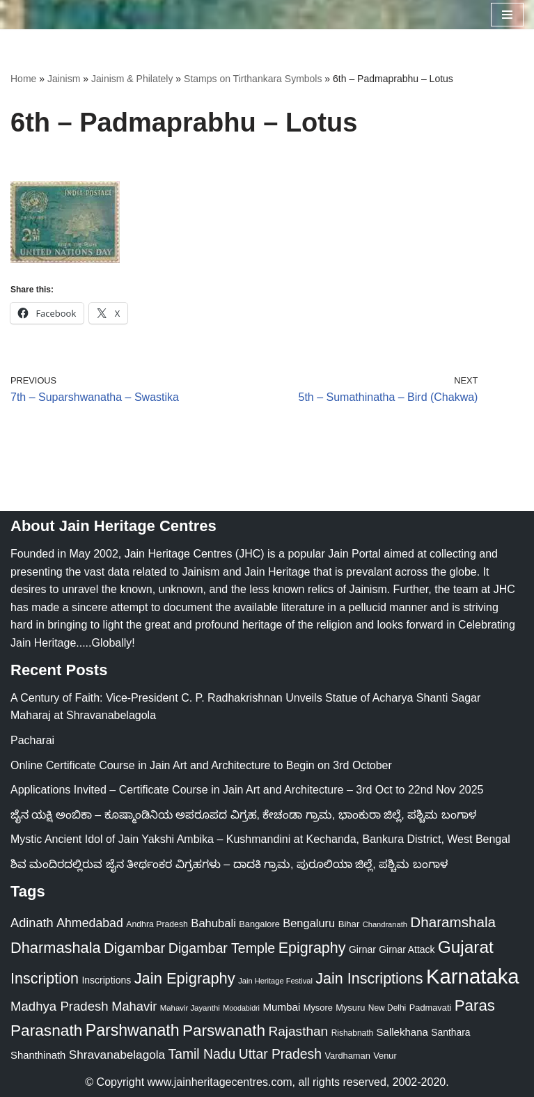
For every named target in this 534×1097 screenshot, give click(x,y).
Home (23, 78)
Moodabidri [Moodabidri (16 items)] (241, 1008)
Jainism (63, 78)
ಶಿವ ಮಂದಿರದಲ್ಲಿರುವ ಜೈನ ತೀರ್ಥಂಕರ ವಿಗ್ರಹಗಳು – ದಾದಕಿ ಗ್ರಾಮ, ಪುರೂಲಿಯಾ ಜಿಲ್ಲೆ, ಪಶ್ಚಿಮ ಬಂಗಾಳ (229, 864)
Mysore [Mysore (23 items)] (318, 1007)
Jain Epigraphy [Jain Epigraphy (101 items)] (184, 978)
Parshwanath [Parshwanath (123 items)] (133, 1030)
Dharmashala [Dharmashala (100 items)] (55, 947)
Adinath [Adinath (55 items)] (32, 923)
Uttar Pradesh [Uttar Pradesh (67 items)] (280, 1054)
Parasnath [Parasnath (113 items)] (46, 1030)
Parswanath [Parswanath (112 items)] (223, 1030)
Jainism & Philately (132, 78)
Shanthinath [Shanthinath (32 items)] (37, 1055)
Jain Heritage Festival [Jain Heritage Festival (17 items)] (275, 981)
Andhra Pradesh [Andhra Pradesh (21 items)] (157, 924)
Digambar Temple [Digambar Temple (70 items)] (221, 948)
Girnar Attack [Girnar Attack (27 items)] (406, 949)
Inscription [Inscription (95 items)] (44, 978)
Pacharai (32, 740)
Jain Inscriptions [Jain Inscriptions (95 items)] (369, 978)
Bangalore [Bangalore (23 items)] (259, 924)
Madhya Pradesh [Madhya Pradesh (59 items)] (59, 1006)
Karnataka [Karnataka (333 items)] (472, 976)
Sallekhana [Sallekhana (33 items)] (402, 1032)
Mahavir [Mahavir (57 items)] (134, 1006)
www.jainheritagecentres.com (220, 1082)
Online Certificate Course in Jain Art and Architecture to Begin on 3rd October (201, 765)
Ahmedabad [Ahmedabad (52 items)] (89, 923)
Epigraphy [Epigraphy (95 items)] (312, 948)
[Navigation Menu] (507, 14)
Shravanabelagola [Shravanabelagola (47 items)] (117, 1055)
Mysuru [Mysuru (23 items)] (350, 1007)
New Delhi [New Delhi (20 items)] (387, 1008)
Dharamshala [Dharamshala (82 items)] (453, 922)
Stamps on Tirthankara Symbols (253, 78)
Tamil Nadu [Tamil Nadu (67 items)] (202, 1054)
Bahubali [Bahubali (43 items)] (213, 923)
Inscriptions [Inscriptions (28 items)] (106, 980)
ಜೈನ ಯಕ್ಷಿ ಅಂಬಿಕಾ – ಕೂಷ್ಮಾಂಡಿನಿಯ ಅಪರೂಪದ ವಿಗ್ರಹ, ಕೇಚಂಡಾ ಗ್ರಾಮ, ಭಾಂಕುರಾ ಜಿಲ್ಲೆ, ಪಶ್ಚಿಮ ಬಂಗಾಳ (243, 815)
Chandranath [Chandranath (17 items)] (385, 924)
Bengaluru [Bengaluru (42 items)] (309, 923)
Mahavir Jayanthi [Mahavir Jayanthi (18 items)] (190, 1008)
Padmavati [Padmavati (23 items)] (430, 1007)
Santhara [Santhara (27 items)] (450, 1032)
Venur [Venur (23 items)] (385, 1055)
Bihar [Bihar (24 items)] (349, 924)
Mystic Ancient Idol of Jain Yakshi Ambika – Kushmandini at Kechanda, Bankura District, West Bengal (260, 839)
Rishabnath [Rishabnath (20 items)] (352, 1033)
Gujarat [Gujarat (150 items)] (466, 947)
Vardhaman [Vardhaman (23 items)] (347, 1055)
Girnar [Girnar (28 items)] (362, 949)
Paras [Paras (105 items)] (475, 1005)
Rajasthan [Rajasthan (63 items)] (298, 1031)
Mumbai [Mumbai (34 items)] (281, 1007)
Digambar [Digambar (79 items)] (134, 948)
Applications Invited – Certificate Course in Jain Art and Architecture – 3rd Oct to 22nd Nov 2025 (246, 790)
